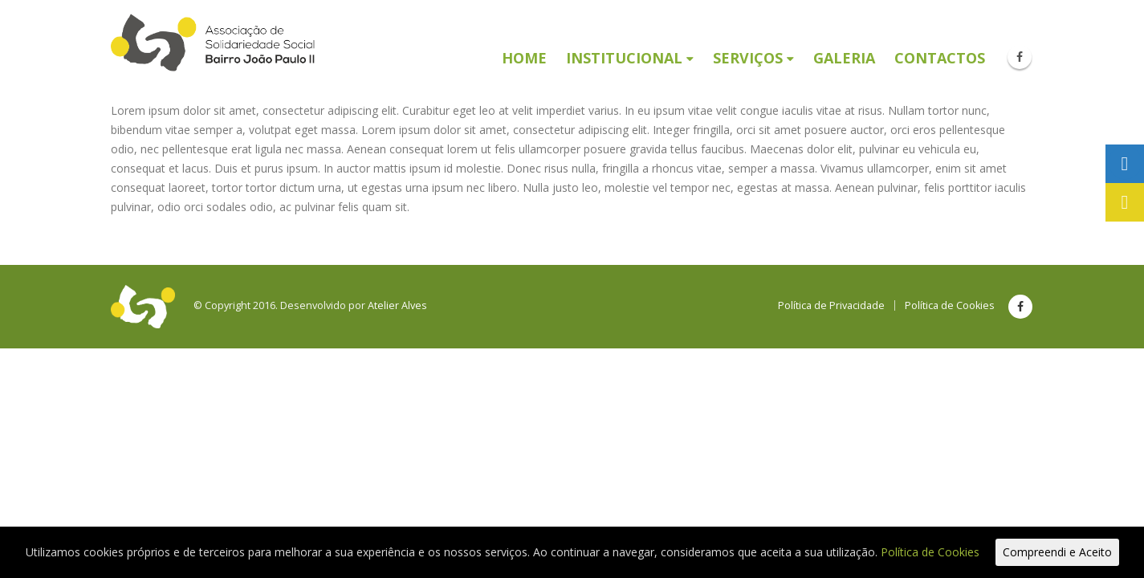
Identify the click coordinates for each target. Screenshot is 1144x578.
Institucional (624, 57)
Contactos (939, 57)
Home (524, 57)
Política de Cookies (950, 305)
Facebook (1020, 307)
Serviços (748, 57)
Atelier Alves (397, 305)
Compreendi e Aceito (1057, 552)
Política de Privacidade (831, 305)
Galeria (844, 57)
